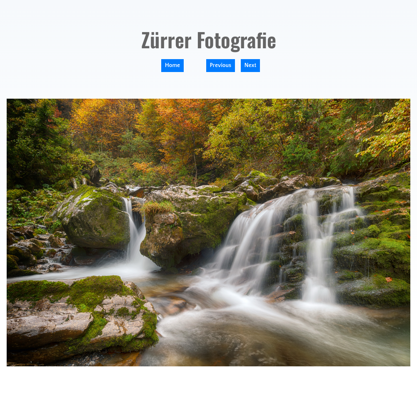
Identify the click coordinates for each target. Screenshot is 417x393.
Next (251, 65)
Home (172, 65)
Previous (221, 65)
